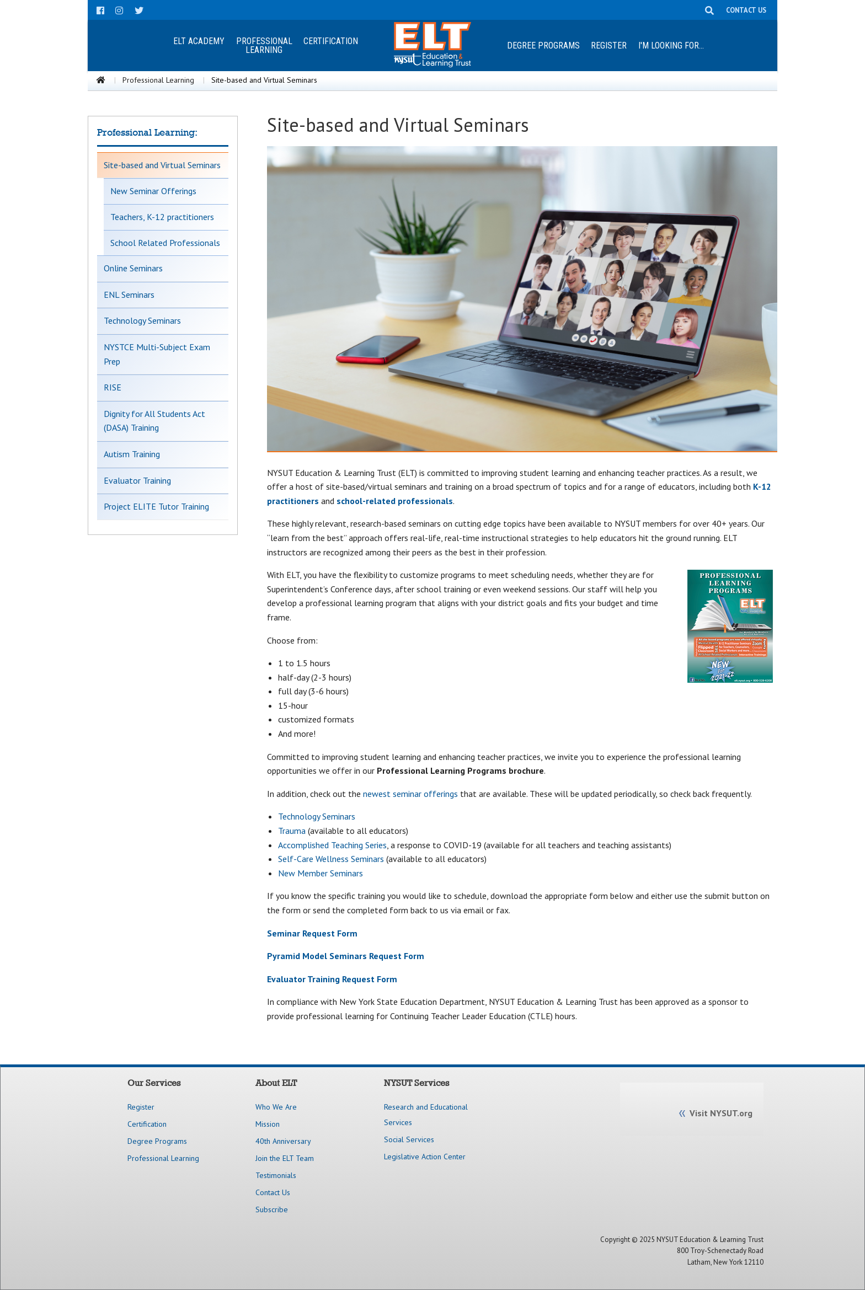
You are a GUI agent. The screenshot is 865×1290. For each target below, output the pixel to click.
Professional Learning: (147, 132)
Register (609, 45)
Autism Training (132, 453)
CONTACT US (746, 10)
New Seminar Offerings (153, 190)
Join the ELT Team (284, 1158)
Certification (330, 41)
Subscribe (271, 1209)
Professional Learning (158, 80)
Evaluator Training (137, 480)
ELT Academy (199, 41)
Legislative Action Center (425, 1156)
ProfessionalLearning (264, 45)
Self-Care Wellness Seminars (331, 858)
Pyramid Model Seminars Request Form (345, 955)
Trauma (292, 830)
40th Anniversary (283, 1141)
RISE (112, 387)
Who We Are (276, 1107)
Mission (267, 1124)
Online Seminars (133, 268)
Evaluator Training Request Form (332, 978)
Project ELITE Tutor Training (156, 506)
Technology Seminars (142, 320)
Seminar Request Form (312, 933)
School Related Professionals (165, 242)
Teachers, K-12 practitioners (162, 216)
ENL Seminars (129, 294)
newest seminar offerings (410, 793)
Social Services (409, 1139)
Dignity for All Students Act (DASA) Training (154, 420)
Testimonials (275, 1175)
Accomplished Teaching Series (332, 844)
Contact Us (272, 1192)
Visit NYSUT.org (721, 1112)
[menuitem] (198, 45)
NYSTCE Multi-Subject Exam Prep (157, 354)
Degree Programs (543, 45)
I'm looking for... (671, 45)
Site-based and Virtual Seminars (162, 164)
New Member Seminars (320, 873)
